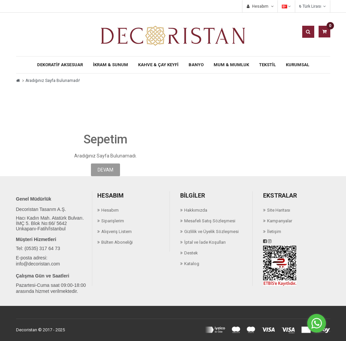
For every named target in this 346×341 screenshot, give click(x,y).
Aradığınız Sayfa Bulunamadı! (52, 80)
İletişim (274, 231)
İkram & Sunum (110, 64)
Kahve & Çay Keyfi (158, 64)
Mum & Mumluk (231, 64)
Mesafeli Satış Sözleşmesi (209, 220)
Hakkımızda (195, 210)
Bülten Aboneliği (117, 242)
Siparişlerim (112, 220)
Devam (105, 170)
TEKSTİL (267, 64)
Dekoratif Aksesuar (60, 64)
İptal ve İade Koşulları (205, 242)
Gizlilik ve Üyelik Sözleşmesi (211, 231)
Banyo (196, 64)
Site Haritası (278, 210)
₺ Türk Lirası (312, 6)
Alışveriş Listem (116, 231)
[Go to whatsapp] (316, 323)
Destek (191, 252)
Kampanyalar (279, 220)
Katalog (191, 263)
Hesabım (110, 210)
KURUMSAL (297, 64)
